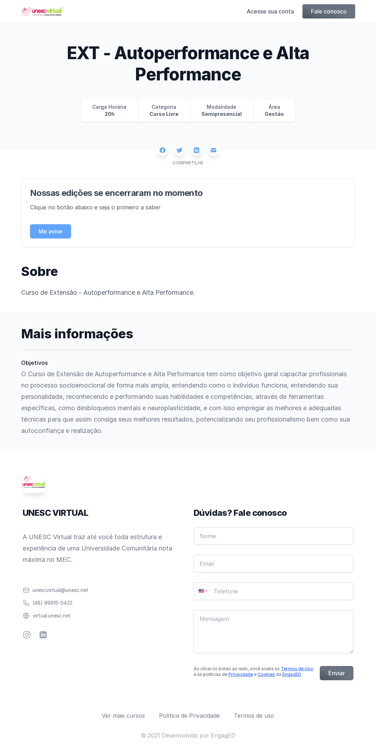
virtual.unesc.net (52, 615)
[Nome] (273, 536)
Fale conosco (328, 11)
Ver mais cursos (123, 715)
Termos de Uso (297, 668)
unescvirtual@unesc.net (60, 590)
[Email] (273, 563)
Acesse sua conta (270, 11)
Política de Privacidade (189, 715)
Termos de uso (254, 715)
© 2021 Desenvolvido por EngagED (188, 735)
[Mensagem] (273, 631)
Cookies (266, 674)
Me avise (51, 231)
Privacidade (240, 674)
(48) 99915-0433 (52, 603)
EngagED (291, 674)
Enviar (336, 673)
